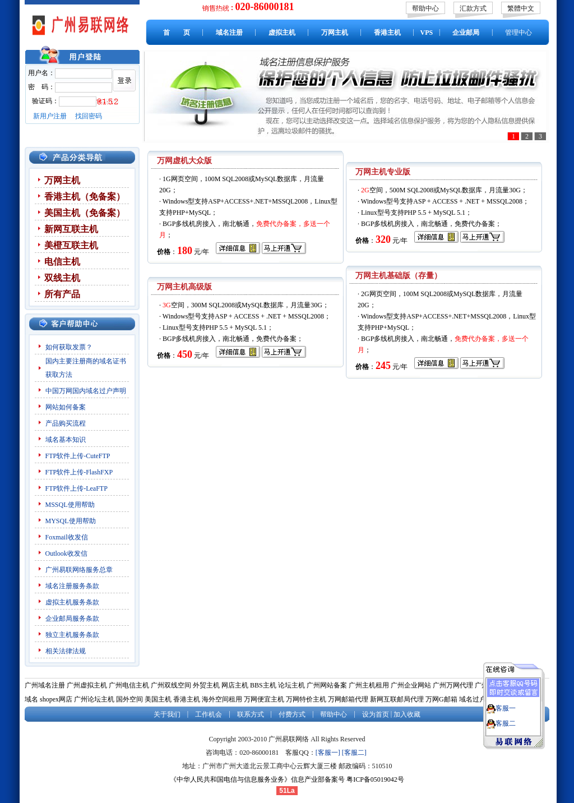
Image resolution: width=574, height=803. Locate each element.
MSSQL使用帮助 (70, 505)
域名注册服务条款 (72, 586)
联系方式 (250, 714)
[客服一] (328, 752)
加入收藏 (407, 714)
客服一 (506, 703)
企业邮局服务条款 (72, 618)
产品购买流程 (65, 423)
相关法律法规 (65, 651)
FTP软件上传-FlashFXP (79, 472)
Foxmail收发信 (66, 537)
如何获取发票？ (68, 347)
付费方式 (292, 714)
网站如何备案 (65, 407)
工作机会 (208, 714)
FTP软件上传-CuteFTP (77, 456)
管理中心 (518, 32)
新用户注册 (50, 116)
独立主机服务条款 (72, 635)
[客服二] (354, 752)
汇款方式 (473, 8)
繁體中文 (520, 8)
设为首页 (375, 714)
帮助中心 (425, 8)
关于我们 (167, 714)
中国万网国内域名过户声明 (85, 391)
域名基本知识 (65, 440)
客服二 (506, 718)
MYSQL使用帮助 (70, 521)
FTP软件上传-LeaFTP (76, 488)
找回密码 (88, 116)
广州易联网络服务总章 (79, 570)
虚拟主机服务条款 (73, 602)
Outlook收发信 (66, 553)
